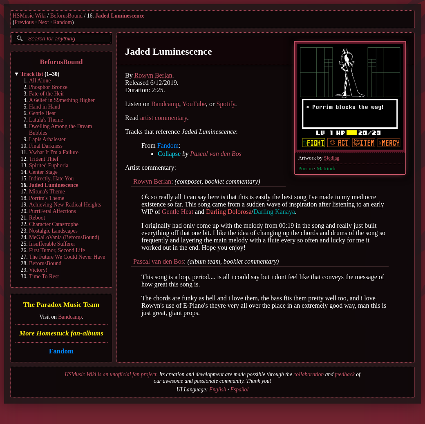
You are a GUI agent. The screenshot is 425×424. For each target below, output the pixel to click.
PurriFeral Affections (52, 211)
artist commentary (163, 117)
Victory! (38, 270)
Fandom (61, 351)
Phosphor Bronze (48, 87)
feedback (345, 374)
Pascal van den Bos (216, 153)
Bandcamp (70, 317)
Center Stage (43, 172)
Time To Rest (44, 276)
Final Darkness (46, 146)
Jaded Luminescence (119, 16)
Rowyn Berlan (153, 75)
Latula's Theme (46, 120)
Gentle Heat (42, 113)
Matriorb (326, 168)
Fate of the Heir (46, 94)
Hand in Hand (44, 107)
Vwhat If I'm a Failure (53, 152)
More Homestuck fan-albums (61, 333)
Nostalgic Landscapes (53, 231)
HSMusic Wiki (29, 16)
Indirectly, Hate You (51, 178)
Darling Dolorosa (229, 211)
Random (62, 22)
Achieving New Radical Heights (65, 205)
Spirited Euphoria (48, 165)
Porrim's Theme (46, 198)
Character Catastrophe (53, 224)
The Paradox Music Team (61, 305)
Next (43, 22)
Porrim (305, 168)
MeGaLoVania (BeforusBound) (64, 237)
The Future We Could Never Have (67, 257)
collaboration (308, 374)
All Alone (40, 81)
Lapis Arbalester (47, 139)
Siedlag (331, 158)
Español (239, 389)
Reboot (37, 218)
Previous (24, 22)
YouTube (194, 103)
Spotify (225, 103)
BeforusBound (66, 16)
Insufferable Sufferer (52, 244)
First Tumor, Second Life (57, 250)
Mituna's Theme (47, 192)
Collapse (169, 153)
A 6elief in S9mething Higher (62, 100)
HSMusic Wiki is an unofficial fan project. (111, 374)
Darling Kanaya (274, 211)
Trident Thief (43, 159)
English (217, 389)
